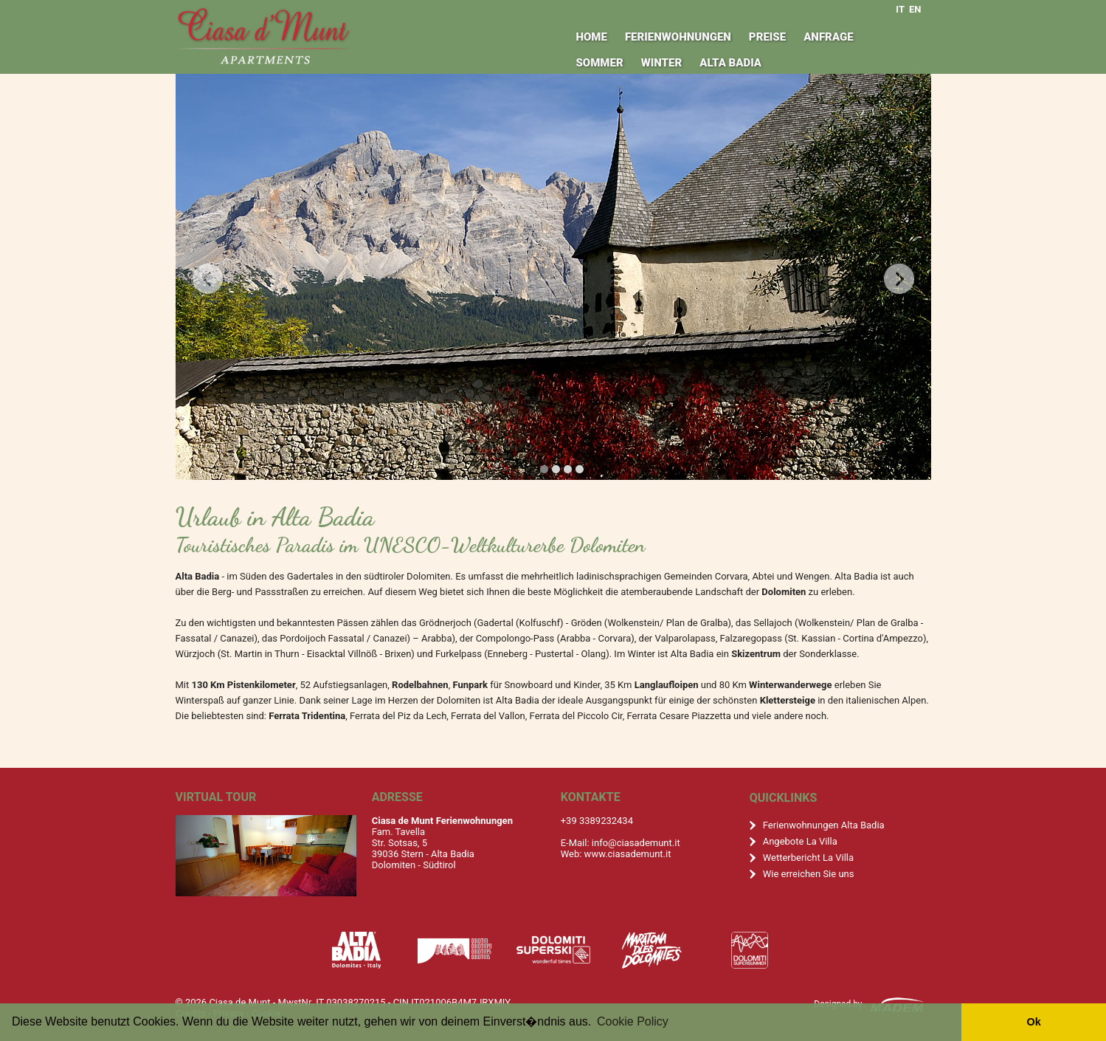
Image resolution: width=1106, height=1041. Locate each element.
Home (591, 37)
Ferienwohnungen (678, 37)
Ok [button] (1033, 1022)
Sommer (599, 62)
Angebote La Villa (800, 841)
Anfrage (828, 37)
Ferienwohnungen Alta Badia (824, 825)
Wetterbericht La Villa (808, 857)
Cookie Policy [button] (632, 1021)
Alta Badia (730, 62)
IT (900, 9)
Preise (767, 37)
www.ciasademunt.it (627, 853)
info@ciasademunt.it (636, 842)
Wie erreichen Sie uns (808, 873)
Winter (661, 62)
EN (915, 9)
